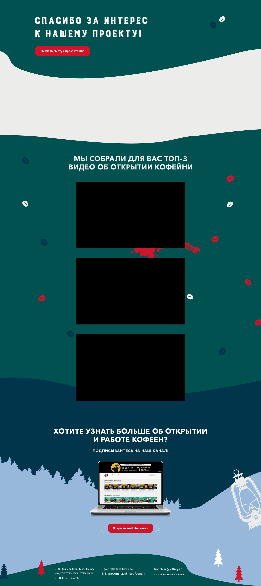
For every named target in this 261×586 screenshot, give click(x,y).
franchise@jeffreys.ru (168, 569)
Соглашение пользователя (169, 574)
